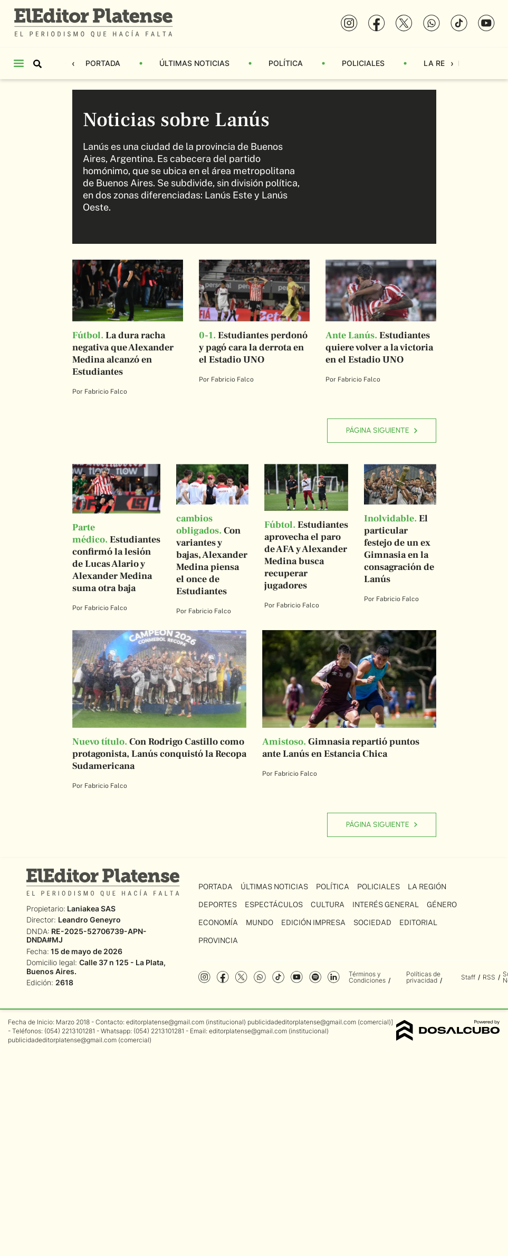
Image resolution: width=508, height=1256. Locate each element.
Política (286, 63)
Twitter (241, 977)
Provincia (218, 940)
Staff (468, 977)
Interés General (385, 904)
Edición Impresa (313, 922)
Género (442, 904)
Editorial (418, 922)
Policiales (363, 63)
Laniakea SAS (91, 908)
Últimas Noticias (194, 63)
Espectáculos (274, 904)
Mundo (259, 922)
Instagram (204, 977)
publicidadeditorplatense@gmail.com (301, 1022)
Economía (218, 922)
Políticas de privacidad (423, 977)
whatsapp (260, 977)
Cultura (327, 904)
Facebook (223, 977)
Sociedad (372, 922)
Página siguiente (381, 430)
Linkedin (334, 977)
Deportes (217, 904)
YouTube (297, 977)
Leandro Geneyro (89, 919)
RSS (489, 977)
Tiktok (278, 977)
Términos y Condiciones (367, 977)
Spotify (315, 977)
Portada (102, 63)
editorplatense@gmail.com (165, 1022)
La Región (443, 63)
